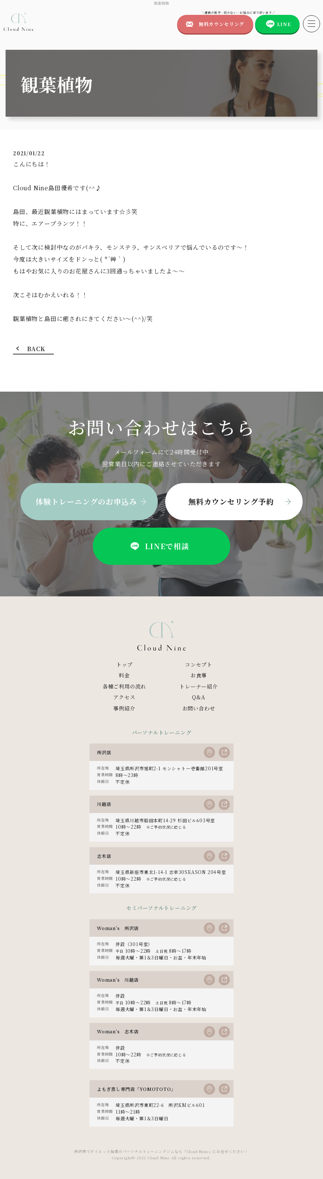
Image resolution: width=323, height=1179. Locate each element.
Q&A (198, 697)
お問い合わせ (198, 708)
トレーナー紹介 (198, 686)
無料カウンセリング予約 (231, 501)
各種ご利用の (124, 686)
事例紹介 (124, 708)
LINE (284, 23)
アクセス (124, 697)
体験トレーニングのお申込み (86, 501)
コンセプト (198, 664)
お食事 (198, 675)
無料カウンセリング (221, 23)
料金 (124, 675)
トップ (124, 664)
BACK (36, 348)
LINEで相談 (158, 546)
